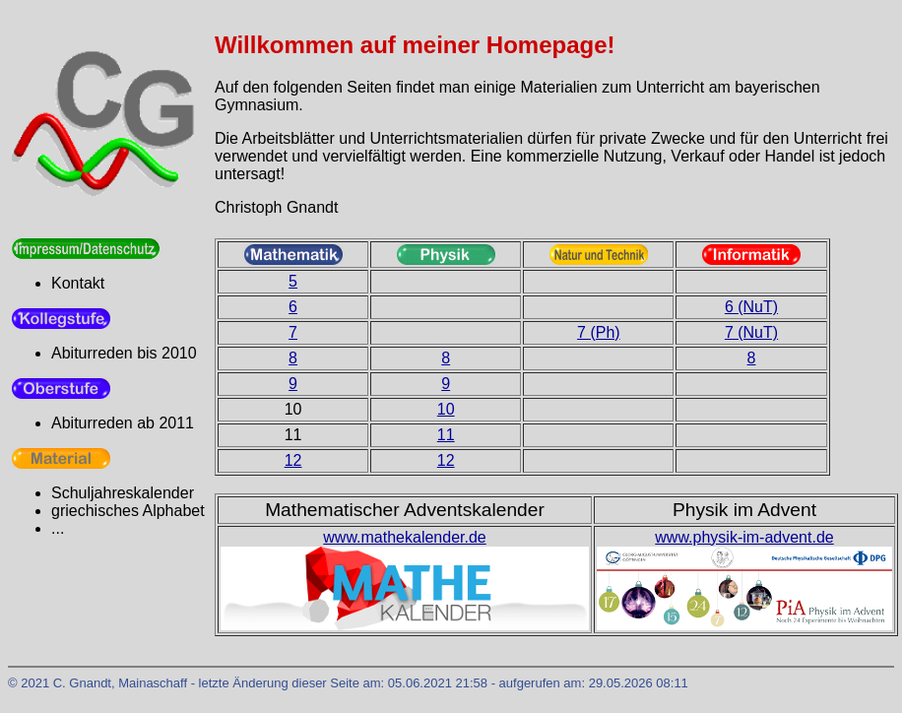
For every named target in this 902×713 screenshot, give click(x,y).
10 (446, 409)
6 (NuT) (751, 306)
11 (446, 434)
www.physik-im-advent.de (744, 537)
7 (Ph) (598, 332)
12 (293, 460)
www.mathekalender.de (404, 537)
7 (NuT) (751, 332)
